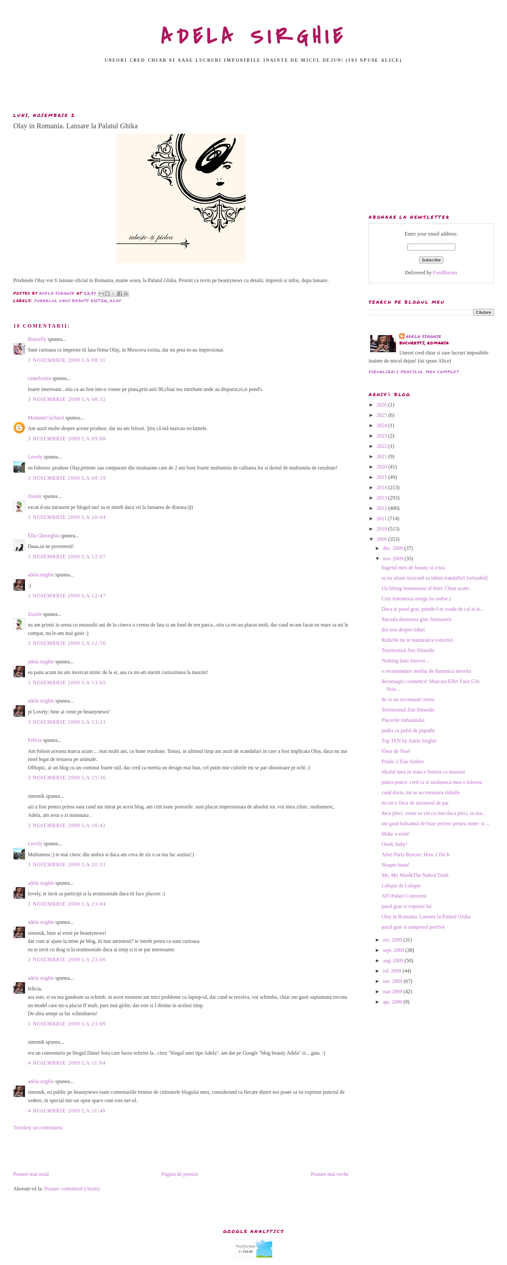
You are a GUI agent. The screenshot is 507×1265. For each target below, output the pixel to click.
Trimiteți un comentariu (37, 1127)
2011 (382, 518)
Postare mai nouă (31, 1174)
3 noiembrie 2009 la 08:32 (67, 399)
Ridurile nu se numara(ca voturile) (417, 640)
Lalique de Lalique (401, 885)
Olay (115, 300)
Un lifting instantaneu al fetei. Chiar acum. (426, 588)
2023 (382, 435)
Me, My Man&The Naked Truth (415, 875)
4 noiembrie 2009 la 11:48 (67, 1110)
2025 (382, 415)
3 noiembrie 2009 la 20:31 (67, 864)
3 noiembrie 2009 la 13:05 (67, 682)
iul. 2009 (393, 971)
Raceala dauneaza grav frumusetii (416, 619)
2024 (382, 425)
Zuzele (35, 496)
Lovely (35, 456)
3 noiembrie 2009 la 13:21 (67, 722)
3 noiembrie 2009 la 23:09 (67, 1024)
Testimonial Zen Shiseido (408, 650)
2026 (382, 404)
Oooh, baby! (394, 844)
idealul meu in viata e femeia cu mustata (423, 772)
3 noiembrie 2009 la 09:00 (67, 438)
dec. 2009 (393, 548)
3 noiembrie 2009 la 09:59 (67, 478)
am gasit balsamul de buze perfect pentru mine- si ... (436, 823)
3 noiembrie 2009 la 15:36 (67, 777)
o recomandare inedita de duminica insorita (426, 671)
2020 (382, 466)
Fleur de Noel (396, 751)
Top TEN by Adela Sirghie (409, 740)
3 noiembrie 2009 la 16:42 (67, 825)
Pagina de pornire (180, 1174)
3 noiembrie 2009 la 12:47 (67, 595)
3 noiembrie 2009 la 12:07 (67, 556)
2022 (382, 446)
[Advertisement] (253, 89)
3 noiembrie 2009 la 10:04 (67, 517)
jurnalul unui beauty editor (70, 300)
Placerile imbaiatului (403, 720)
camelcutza (39, 378)
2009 (382, 539)
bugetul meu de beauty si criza (413, 567)
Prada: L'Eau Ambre (403, 761)
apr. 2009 (393, 1002)
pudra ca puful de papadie (408, 730)
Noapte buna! (396, 865)
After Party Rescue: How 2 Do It (416, 854)
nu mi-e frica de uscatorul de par (415, 803)
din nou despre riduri (403, 629)
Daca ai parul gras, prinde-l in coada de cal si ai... (433, 609)
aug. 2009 (394, 960)
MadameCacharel (46, 417)
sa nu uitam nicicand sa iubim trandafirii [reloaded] (435, 578)
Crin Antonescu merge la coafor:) (416, 598)
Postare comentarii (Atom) (72, 1188)
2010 (382, 529)
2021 (382, 456)
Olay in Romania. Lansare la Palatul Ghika (426, 916)
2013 (382, 498)
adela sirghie (41, 574)
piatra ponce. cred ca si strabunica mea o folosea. (432, 782)
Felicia (35, 740)
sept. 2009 (394, 950)
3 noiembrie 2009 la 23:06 (67, 959)
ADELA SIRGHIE (254, 37)
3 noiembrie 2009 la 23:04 (67, 904)
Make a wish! (396, 834)
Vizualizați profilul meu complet (414, 371)
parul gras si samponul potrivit (413, 927)
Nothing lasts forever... (405, 660)
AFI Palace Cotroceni (404, 896)
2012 (382, 508)
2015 (382, 477)
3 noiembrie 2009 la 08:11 (67, 360)
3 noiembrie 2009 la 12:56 (67, 643)
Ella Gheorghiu (43, 535)
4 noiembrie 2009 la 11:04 (67, 1063)
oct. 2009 (393, 940)
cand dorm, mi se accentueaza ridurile (421, 792)
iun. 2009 (393, 981)
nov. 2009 (394, 558)
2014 (382, 487)
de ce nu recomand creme (408, 699)
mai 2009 (393, 991)
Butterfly (37, 339)
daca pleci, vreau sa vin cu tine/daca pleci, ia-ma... (434, 813)
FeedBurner (445, 272)
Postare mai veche (330, 1174)
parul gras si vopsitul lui (407, 906)
